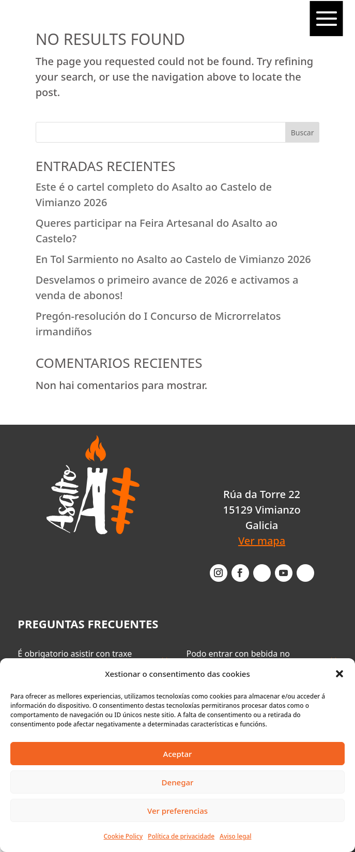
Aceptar (177, 754)
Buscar (302, 132)
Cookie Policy (123, 836)
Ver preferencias (177, 810)
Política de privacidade (181, 836)
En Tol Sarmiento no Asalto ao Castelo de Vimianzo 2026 (173, 259)
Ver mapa (261, 541)
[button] (339, 674)
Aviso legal (235, 836)
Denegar (178, 782)
